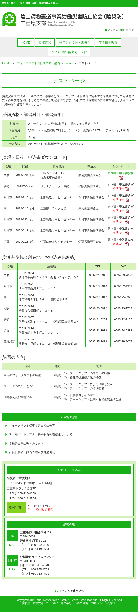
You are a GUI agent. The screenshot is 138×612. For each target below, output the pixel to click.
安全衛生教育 (108, 42)
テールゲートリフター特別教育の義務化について (40, 434)
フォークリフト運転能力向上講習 (38, 63)
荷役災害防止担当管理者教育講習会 (32, 452)
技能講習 (45, 42)
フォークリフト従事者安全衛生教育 (32, 425)
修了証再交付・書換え (74, 42)
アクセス (113, 29)
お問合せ (128, 29)
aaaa (69, 63)
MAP (12, 544)
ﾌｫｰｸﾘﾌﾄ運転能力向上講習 (69, 52)
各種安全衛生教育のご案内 (26, 443)
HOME (25, 42)
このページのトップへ (69, 591)
